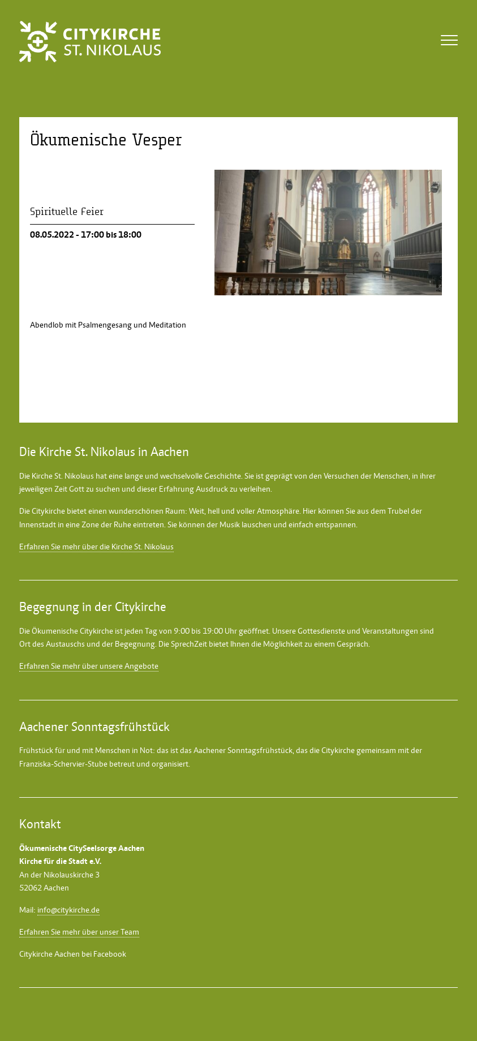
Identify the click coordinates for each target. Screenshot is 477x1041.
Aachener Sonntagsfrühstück (243, 750)
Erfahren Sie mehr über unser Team (79, 932)
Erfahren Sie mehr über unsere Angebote (88, 666)
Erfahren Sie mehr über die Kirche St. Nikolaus (96, 546)
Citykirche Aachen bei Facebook (72, 954)
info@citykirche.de (68, 910)
